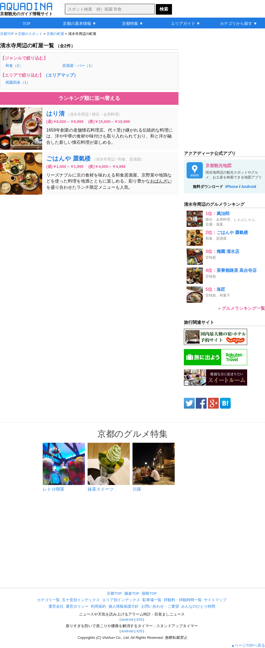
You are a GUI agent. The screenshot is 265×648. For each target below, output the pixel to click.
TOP (26, 23)
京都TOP (114, 593)
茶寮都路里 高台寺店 (237, 270)
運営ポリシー (77, 606)
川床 (136, 489)
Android (248, 186)
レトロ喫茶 (53, 489)
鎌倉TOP (132, 593)
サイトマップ (215, 600)
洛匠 (221, 289)
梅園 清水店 (228, 251)
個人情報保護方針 (123, 606)
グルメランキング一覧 (243, 308)
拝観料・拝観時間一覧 (183, 600)
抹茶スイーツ (101, 489)
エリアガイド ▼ (185, 23)
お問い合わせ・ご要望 (160, 606)
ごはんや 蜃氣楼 (68, 158)
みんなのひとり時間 (198, 606)
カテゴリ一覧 (48, 600)
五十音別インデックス (81, 600)
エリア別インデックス (121, 600)
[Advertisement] (72, 227)
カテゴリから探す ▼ (238, 23)
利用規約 (98, 606)
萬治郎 (223, 213)
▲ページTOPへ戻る (248, 645)
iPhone (231, 186)
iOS (139, 619)
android (127, 619)
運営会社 (56, 606)
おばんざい (161, 181)
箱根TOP (149, 593)
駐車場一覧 (152, 600)
